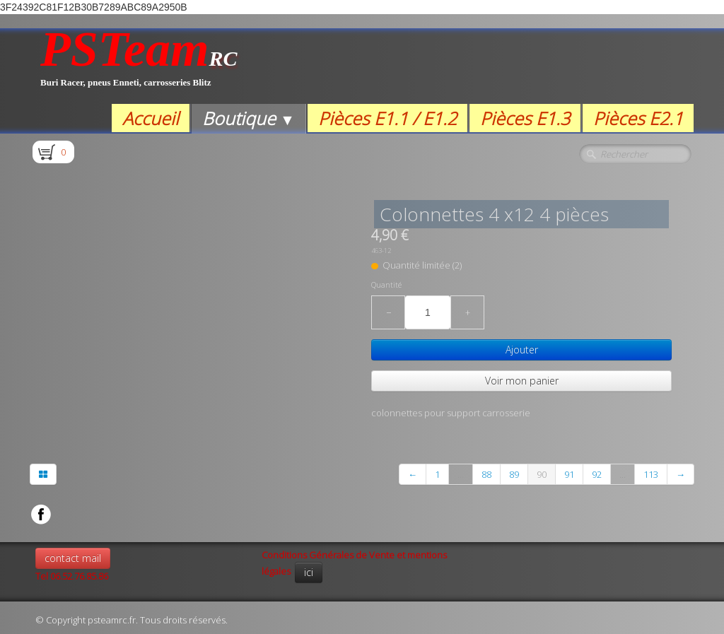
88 (486, 474)
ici (308, 572)
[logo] (139, 66)
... (460, 474)
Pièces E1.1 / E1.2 (387, 118)
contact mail (73, 558)
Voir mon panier (522, 380)
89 (514, 474)
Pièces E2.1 (638, 118)
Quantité (386, 285)
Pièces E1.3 (525, 118)
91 (569, 474)
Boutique (248, 118)
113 (650, 474)
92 (597, 474)
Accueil (150, 118)
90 (542, 474)
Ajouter (522, 349)
